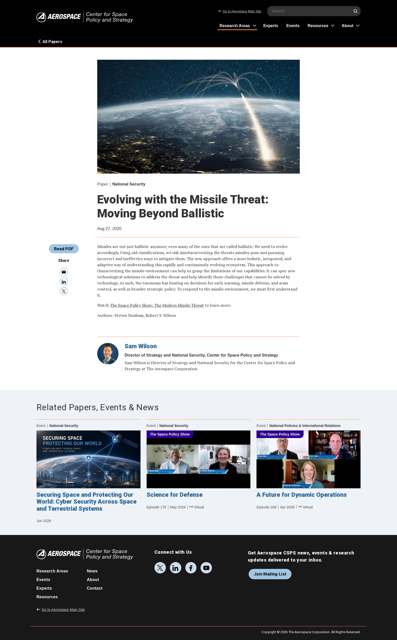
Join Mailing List (270, 573)
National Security (129, 184)
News (92, 571)
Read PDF (64, 248)
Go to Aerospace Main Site (239, 11)
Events (293, 26)
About (347, 26)
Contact (95, 588)
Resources (318, 26)
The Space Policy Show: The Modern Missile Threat (157, 305)
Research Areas (235, 26)
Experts (270, 26)
